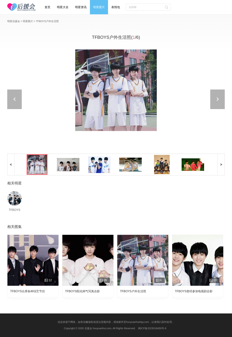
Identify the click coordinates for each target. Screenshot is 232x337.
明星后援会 (13, 21)
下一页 (176, 99)
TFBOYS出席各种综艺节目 (27, 291)
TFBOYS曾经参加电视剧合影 (194, 291)
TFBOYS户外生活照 (133, 291)
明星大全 (63, 7)
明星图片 (99, 7)
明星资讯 (81, 7)
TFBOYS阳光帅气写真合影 (82, 291)
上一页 (56, 99)
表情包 (115, 7)
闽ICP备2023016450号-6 (152, 328)
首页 (47, 7)
